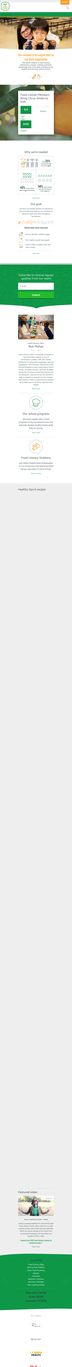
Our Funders (36, 1315)
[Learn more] (36, 402)
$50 (22, 116)
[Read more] (67, 8)
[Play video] (36, 1206)
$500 (26, 124)
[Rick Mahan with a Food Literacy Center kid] (36, 327)
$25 (26, 109)
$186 (22, 119)
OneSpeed (42, 362)
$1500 (23, 131)
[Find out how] (36, 446)
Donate (43, 111)
